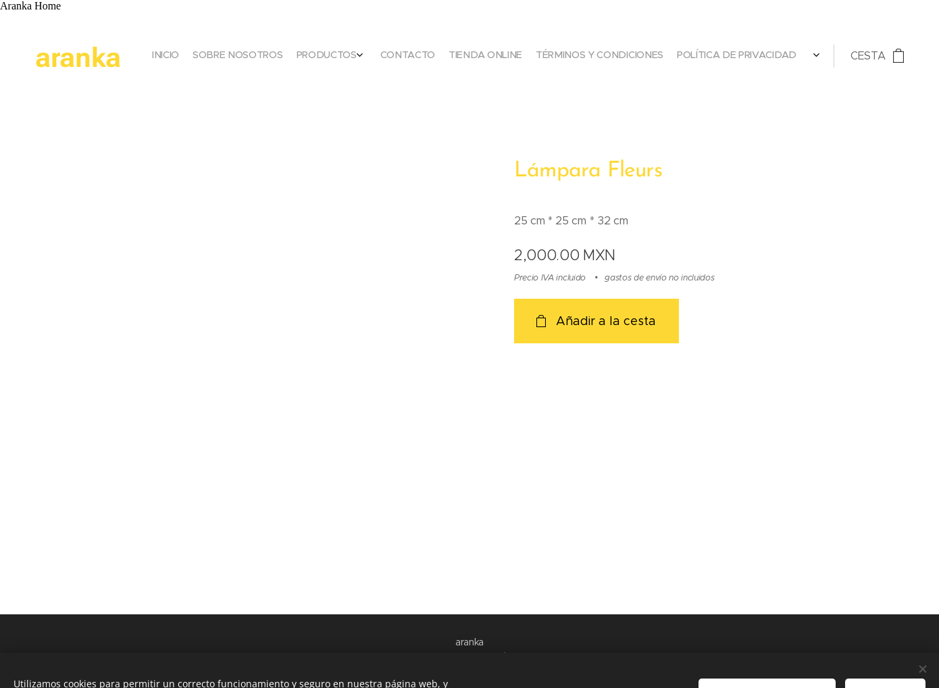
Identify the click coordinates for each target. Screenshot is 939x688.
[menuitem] (717, 56)
